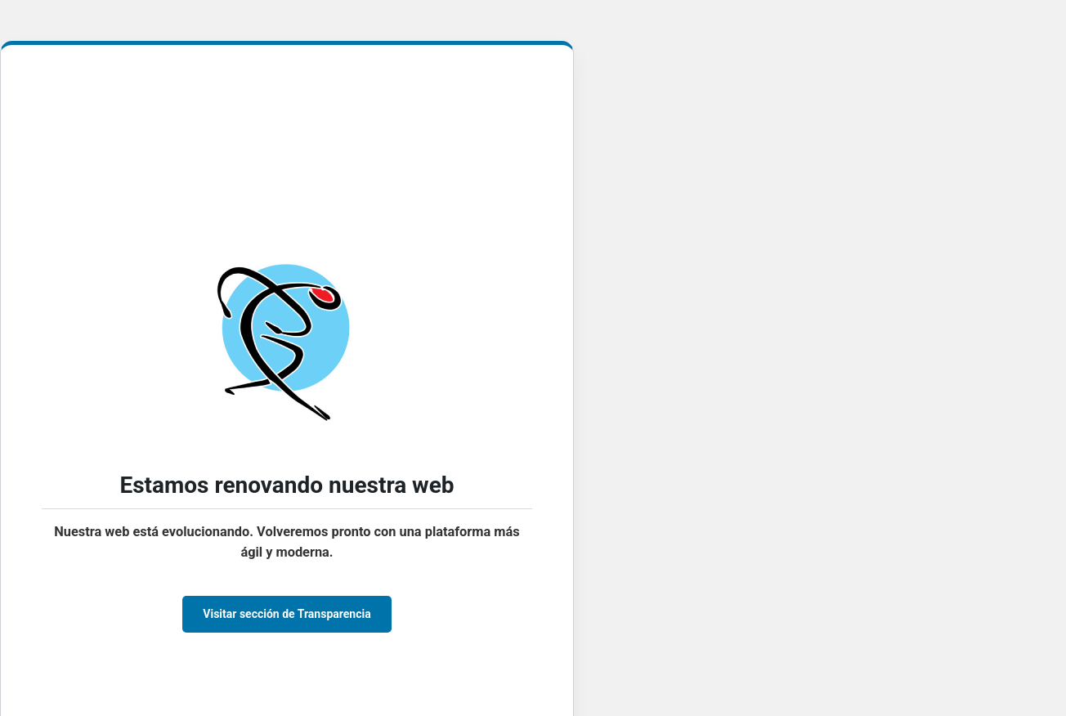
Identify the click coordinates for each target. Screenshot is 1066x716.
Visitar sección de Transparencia (286, 613)
